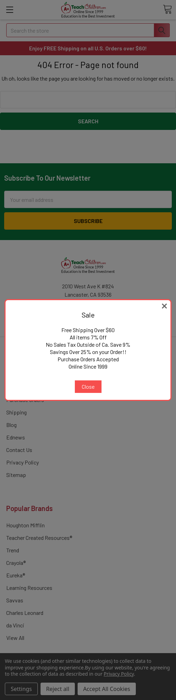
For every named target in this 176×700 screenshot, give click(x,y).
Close (88, 386)
